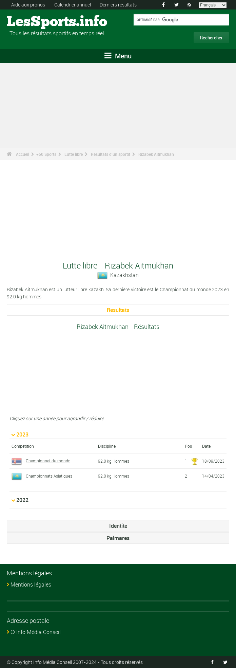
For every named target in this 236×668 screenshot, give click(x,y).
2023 (22, 434)
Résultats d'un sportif (110, 154)
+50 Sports (46, 154)
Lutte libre (73, 154)
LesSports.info (32, 22)
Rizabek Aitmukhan (156, 154)
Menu (118, 55)
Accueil (22, 154)
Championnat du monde (41, 460)
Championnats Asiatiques (42, 476)
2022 (22, 500)
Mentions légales (31, 584)
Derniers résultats (118, 4)
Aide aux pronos (28, 4)
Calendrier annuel (72, 4)
